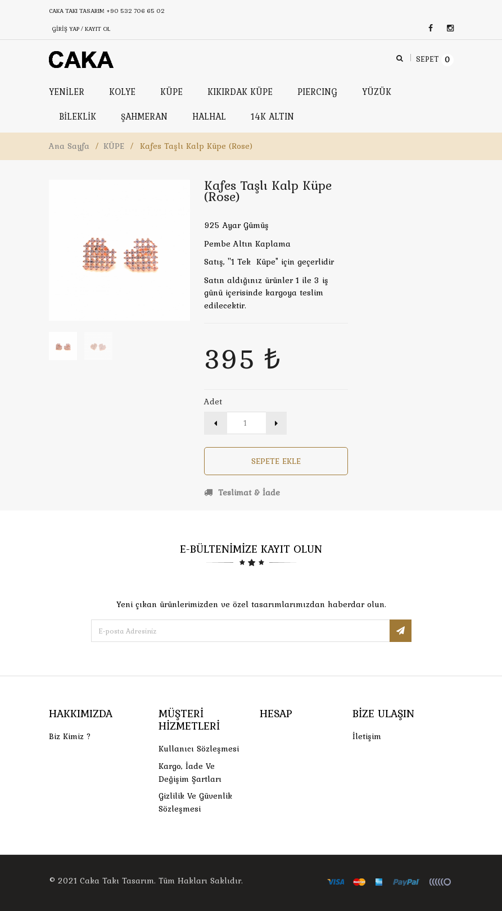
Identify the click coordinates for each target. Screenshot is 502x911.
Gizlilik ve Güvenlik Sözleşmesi (195, 802)
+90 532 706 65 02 (135, 10)
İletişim (366, 736)
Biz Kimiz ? (70, 736)
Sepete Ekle (276, 461)
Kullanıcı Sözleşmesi (199, 749)
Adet (213, 401)
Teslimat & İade (242, 492)
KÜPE (113, 146)
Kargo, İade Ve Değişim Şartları (190, 772)
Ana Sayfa (69, 146)
